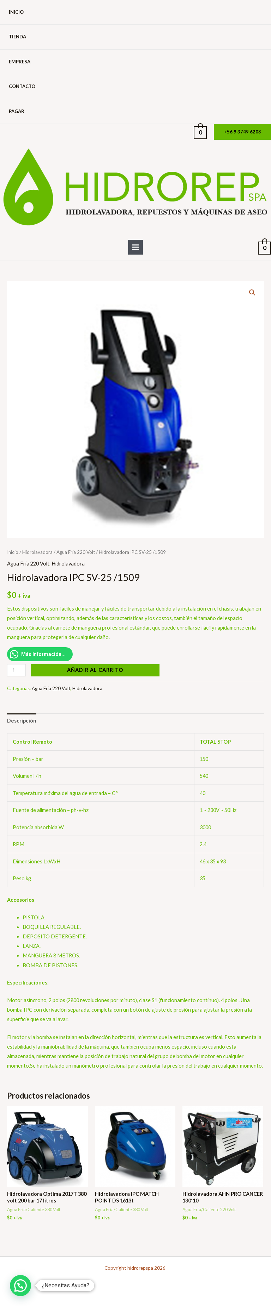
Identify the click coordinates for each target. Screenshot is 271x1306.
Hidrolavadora (37, 552)
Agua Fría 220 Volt (75, 552)
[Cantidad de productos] (16, 670)
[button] (242, 132)
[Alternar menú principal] (135, 247)
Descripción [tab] (21, 721)
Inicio (16, 12)
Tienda (17, 36)
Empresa (19, 61)
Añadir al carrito (95, 670)
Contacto (22, 86)
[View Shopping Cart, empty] (200, 132)
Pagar (16, 111)
